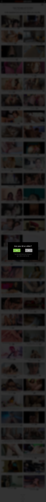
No (28, 250)
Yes (17, 250)
